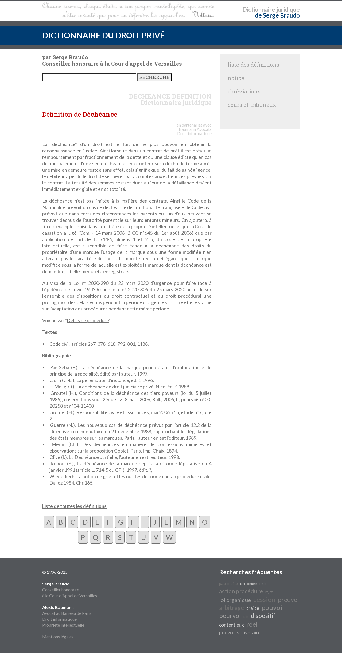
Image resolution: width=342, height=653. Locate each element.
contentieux (231, 625)
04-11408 (83, 406)
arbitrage (231, 607)
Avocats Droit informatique (194, 131)
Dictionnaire (258, 9)
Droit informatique (59, 618)
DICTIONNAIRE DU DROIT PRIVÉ (103, 35)
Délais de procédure (88, 320)
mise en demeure (69, 170)
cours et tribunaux (252, 104)
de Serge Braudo (277, 15)
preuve (287, 599)
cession (264, 599)
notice (236, 77)
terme (192, 163)
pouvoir (273, 607)
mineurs (170, 220)
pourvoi (230, 615)
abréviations (244, 91)
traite (252, 608)
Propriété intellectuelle (63, 624)
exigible (84, 189)
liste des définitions (253, 64)
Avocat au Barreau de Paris (66, 613)
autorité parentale (104, 220)
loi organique (235, 600)
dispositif (263, 615)
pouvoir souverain (239, 632)
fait (245, 617)
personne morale (253, 583)
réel (252, 624)
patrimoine (228, 583)
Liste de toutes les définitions (74, 506)
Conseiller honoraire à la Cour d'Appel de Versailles (69, 589)
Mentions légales (57, 636)
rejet (269, 592)
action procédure (241, 591)
